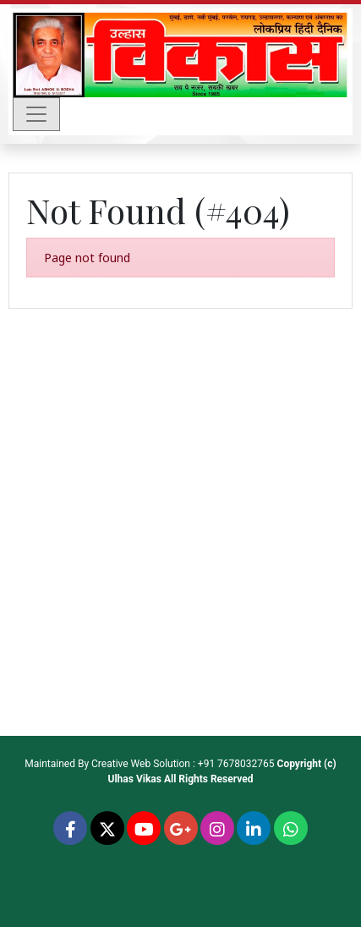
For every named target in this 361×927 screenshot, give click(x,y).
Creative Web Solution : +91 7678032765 (183, 764)
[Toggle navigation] (36, 114)
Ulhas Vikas (134, 779)
